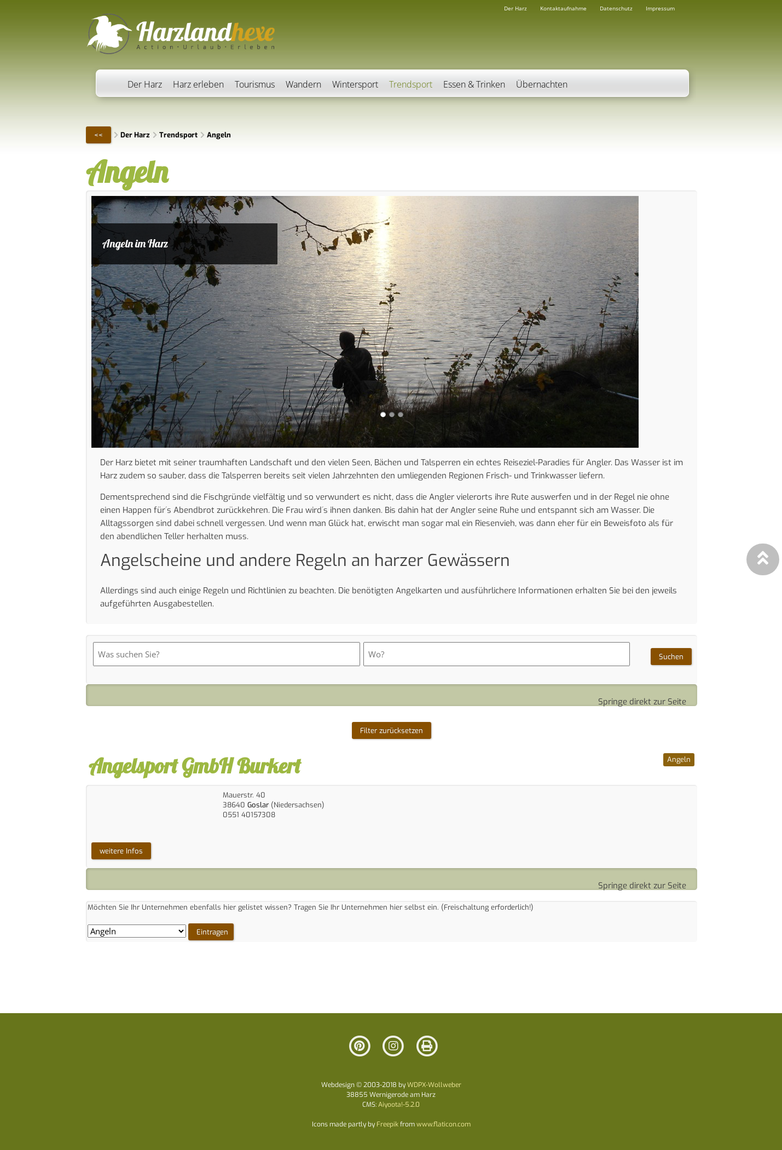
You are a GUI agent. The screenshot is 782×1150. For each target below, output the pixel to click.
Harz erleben (198, 84)
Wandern (303, 84)
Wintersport (355, 84)
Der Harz (145, 84)
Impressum (660, 8)
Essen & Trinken (474, 84)
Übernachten (541, 84)
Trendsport (410, 84)
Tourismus (255, 84)
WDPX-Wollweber (434, 1084)
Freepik (387, 1124)
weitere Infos (121, 851)
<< (98, 135)
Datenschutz (616, 8)
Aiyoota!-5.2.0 (399, 1104)
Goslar (258, 805)
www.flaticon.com (443, 1124)
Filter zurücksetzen (391, 730)
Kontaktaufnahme (563, 8)
